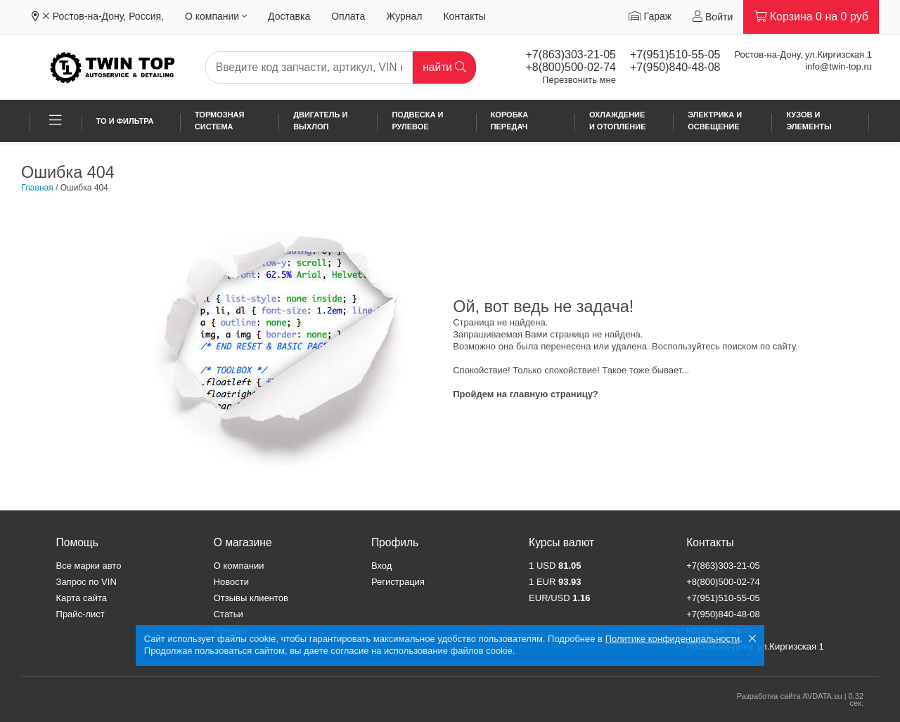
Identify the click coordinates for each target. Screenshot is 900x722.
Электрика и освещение (715, 120)
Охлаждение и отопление (617, 120)
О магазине (243, 542)
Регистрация (398, 581)
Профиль (394, 542)
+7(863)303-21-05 (570, 54)
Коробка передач (510, 120)
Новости (231, 581)
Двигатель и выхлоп (320, 120)
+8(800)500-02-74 (570, 67)
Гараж (650, 16)
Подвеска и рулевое (417, 120)
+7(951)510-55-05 (675, 54)
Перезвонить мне (579, 80)
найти (444, 67)
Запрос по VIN (86, 581)
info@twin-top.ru (838, 66)
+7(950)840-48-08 (675, 67)
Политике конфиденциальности (672, 638)
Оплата (348, 16)
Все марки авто (89, 565)
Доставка (289, 16)
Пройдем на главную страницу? (525, 394)
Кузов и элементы (808, 120)
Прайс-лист (80, 614)
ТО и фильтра (125, 121)
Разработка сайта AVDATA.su (789, 696)
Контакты (464, 16)
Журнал (404, 16)
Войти (713, 16)
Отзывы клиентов (251, 598)
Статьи (228, 614)
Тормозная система (220, 120)
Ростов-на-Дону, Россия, (108, 16)
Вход (381, 565)
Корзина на (811, 16)
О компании (216, 16)
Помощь (77, 542)
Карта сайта (81, 598)
